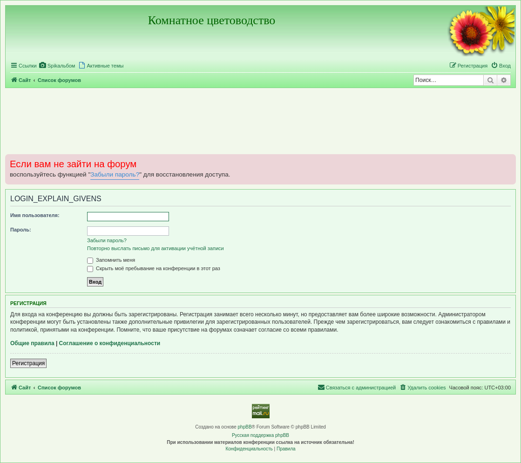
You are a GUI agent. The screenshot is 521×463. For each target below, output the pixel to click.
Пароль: (20, 229)
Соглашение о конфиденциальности (110, 343)
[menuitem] (57, 65)
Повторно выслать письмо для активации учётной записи (155, 248)
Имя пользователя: (35, 215)
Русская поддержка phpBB (260, 435)
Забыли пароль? (114, 174)
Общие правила (32, 343)
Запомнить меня (111, 260)
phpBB (245, 426)
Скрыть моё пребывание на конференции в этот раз (153, 268)
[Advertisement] (260, 121)
